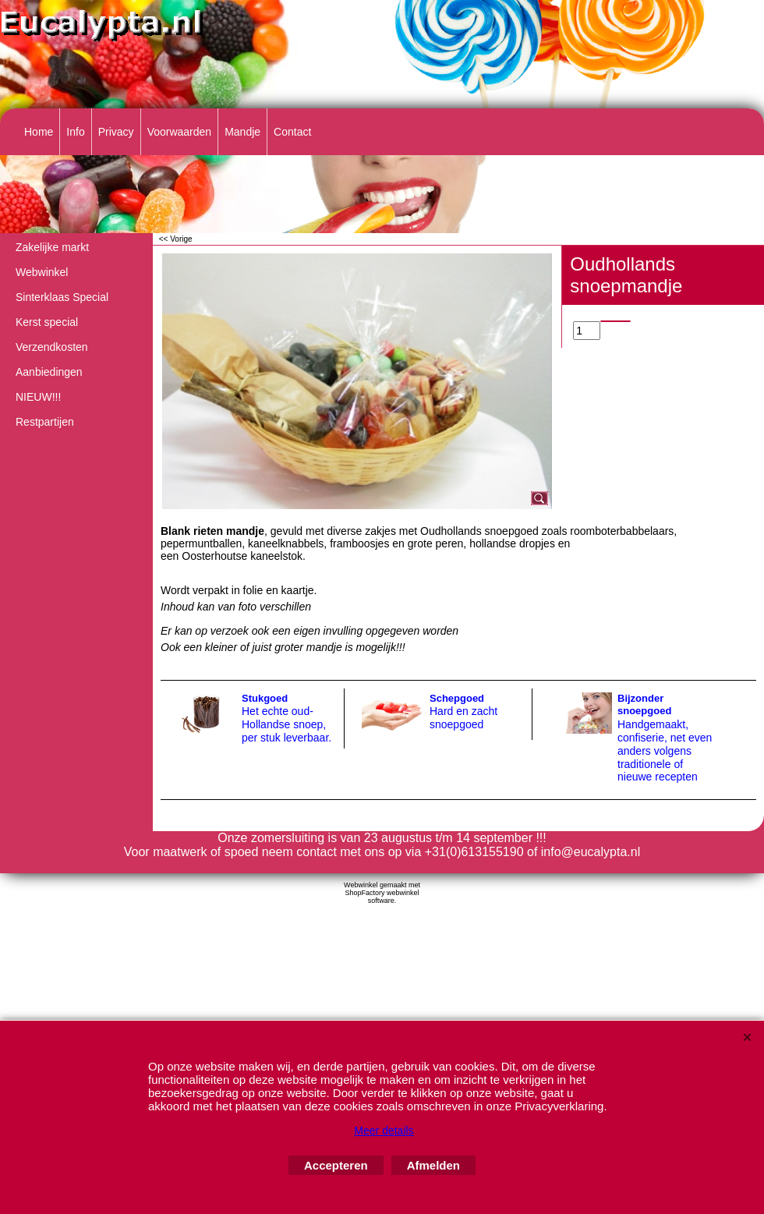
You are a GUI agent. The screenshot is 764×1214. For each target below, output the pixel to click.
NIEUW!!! (38, 397)
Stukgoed (265, 698)
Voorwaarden (179, 132)
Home (38, 132)
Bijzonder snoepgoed (644, 704)
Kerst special (47, 322)
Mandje (242, 132)
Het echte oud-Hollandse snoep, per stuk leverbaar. (286, 724)
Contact (292, 132)
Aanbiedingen (49, 372)
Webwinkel (42, 272)
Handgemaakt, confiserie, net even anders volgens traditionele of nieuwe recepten (664, 750)
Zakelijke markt (52, 247)
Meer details (383, 1130)
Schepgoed (457, 698)
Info (75, 132)
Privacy (116, 132)
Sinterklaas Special (62, 297)
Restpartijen (45, 422)
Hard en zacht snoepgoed (463, 718)
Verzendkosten (52, 347)
